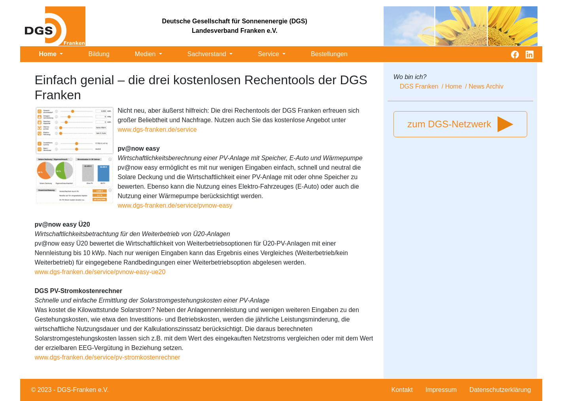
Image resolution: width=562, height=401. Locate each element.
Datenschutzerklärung (500, 389)
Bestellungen (329, 54)
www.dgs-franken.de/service (157, 129)
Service (269, 54)
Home (49, 54)
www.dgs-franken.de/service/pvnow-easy (175, 205)
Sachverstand (207, 54)
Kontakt (402, 389)
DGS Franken (419, 86)
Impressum (441, 389)
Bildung (98, 54)
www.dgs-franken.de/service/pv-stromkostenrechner (107, 357)
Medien (146, 54)
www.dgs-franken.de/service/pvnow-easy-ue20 (100, 272)
